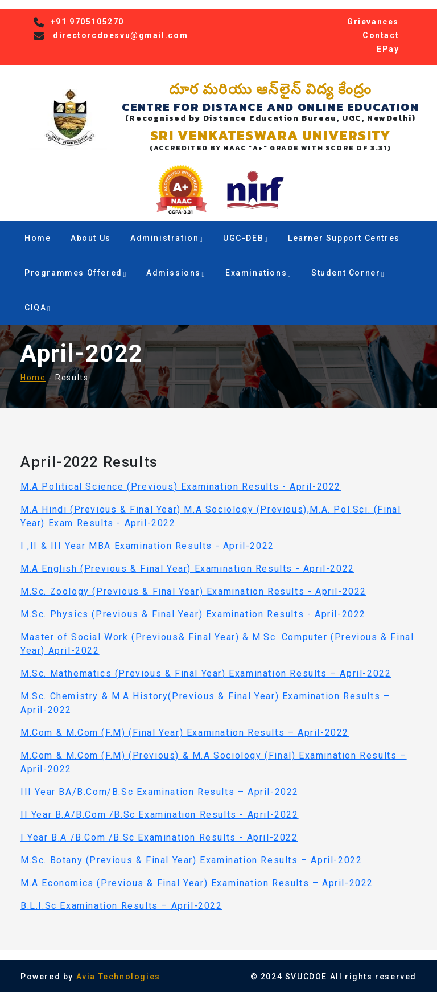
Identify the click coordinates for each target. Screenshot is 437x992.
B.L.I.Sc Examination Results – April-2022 (121, 905)
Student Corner (348, 272)
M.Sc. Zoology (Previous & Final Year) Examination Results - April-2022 (193, 591)
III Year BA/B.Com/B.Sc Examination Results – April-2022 (159, 791)
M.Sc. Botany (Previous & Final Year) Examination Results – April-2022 (191, 860)
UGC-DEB (245, 238)
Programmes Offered (75, 272)
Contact (380, 35)
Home (37, 238)
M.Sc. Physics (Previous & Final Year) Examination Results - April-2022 (193, 614)
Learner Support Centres (344, 238)
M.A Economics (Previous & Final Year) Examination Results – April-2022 (196, 883)
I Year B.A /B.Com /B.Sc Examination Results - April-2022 (159, 837)
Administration (166, 238)
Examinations (258, 272)
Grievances (373, 21)
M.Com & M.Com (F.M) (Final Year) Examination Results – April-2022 (184, 732)
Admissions (175, 272)
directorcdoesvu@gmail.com (120, 35)
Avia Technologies (118, 976)
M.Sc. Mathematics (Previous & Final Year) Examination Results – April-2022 (205, 673)
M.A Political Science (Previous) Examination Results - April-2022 (180, 486)
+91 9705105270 (87, 21)
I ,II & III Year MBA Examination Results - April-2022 (147, 545)
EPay (388, 49)
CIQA (37, 307)
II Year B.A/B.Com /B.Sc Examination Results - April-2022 (159, 814)
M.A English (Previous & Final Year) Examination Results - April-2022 (187, 568)
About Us (91, 238)
